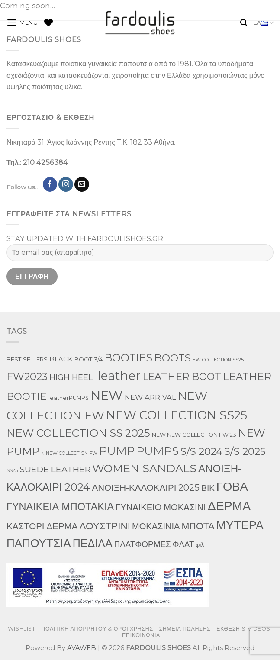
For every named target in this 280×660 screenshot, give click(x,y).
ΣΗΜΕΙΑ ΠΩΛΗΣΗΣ (184, 628)
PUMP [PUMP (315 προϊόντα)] (117, 450)
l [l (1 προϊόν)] (95, 378)
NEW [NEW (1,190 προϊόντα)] (106, 395)
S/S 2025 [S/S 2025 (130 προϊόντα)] (245, 451)
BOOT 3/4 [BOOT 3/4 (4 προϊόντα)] (88, 359)
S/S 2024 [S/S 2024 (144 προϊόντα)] (201, 451)
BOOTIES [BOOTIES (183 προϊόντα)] (128, 357)
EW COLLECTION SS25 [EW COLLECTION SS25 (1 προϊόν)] (218, 360)
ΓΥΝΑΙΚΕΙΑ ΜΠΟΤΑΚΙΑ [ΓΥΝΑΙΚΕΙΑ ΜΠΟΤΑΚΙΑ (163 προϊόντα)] (60, 506)
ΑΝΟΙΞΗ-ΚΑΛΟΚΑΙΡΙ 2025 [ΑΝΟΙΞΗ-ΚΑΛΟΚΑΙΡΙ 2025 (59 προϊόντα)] (146, 487)
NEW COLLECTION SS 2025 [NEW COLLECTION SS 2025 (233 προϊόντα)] (78, 432)
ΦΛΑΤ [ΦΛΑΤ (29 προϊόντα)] (183, 544)
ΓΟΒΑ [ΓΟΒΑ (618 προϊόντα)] (232, 486)
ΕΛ (263, 22)
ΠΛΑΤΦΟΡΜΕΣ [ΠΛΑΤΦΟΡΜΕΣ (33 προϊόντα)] (142, 544)
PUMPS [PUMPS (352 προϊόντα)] (157, 450)
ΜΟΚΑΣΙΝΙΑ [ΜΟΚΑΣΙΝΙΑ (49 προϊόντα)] (156, 526)
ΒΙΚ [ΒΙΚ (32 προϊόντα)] (207, 488)
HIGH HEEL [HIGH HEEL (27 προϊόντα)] (71, 377)
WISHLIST (21, 628)
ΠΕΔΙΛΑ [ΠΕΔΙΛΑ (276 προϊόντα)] (93, 543)
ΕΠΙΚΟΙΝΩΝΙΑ (141, 635)
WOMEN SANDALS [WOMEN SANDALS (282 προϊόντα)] (144, 468)
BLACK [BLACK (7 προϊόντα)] (61, 359)
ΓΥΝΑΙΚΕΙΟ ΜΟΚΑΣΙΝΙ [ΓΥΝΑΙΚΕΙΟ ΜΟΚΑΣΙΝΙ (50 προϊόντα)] (161, 507)
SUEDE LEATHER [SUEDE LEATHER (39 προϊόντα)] (54, 469)
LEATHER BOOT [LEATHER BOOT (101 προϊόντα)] (181, 377)
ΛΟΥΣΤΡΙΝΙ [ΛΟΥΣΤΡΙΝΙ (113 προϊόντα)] (104, 526)
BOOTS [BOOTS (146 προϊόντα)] (172, 358)
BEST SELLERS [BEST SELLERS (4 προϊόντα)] (27, 359)
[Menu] (22, 23)
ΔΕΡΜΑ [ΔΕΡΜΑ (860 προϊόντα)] (229, 506)
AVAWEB (81, 648)
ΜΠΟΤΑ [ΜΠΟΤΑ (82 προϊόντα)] (197, 525)
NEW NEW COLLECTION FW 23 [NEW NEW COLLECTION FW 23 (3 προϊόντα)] (194, 434)
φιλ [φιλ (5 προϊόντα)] (200, 544)
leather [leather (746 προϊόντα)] (119, 375)
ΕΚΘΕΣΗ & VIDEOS (243, 628)
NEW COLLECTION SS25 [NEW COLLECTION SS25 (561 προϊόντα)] (176, 415)
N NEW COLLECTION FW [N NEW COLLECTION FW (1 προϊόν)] (69, 453)
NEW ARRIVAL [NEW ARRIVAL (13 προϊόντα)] (150, 397)
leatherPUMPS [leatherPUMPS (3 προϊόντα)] (68, 398)
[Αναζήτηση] (243, 22)
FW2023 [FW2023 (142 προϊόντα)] (27, 376)
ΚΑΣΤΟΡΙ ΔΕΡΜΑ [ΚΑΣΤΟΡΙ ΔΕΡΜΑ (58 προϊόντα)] (41, 526)
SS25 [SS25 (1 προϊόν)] (12, 470)
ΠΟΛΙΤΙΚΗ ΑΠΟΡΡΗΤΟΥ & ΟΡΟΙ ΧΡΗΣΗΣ (97, 628)
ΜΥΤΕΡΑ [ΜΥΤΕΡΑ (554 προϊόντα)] (240, 525)
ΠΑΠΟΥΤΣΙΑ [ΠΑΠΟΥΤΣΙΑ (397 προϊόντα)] (38, 543)
